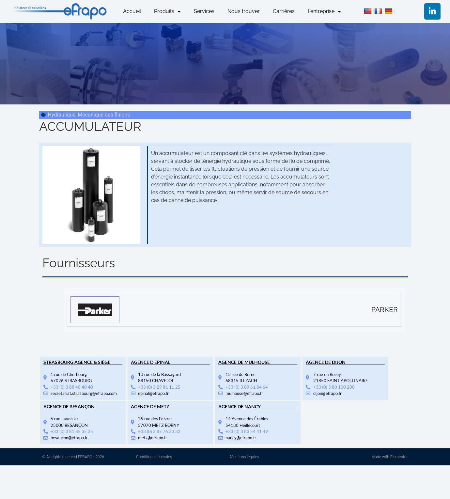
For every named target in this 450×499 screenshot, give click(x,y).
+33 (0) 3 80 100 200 (334, 387)
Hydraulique (62, 115)
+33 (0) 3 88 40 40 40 (72, 387)
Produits (167, 11)
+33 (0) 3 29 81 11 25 (159, 387)
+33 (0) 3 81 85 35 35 (72, 431)
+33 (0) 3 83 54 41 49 (246, 431)
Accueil (132, 11)
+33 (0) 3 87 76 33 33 (159, 431)
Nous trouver (243, 11)
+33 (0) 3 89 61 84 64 (246, 387)
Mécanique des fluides (104, 115)
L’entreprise (324, 11)
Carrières (284, 11)
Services (204, 11)
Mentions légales (244, 457)
